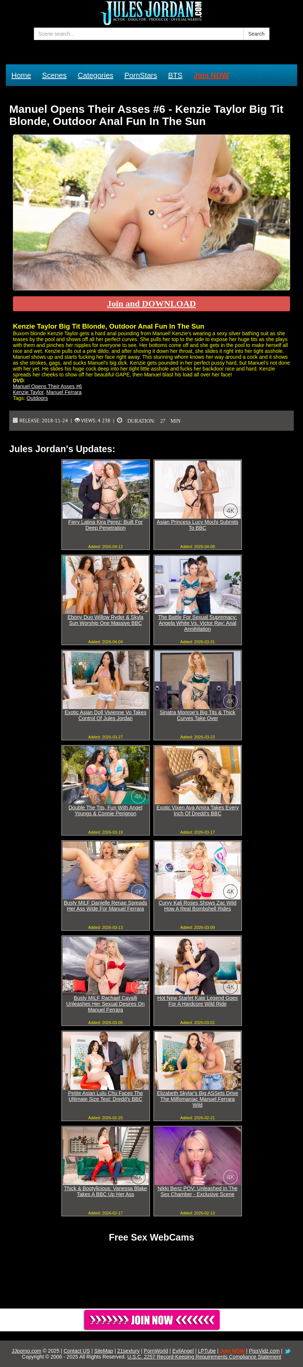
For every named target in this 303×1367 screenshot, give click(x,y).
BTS (175, 75)
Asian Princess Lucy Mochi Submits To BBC (198, 525)
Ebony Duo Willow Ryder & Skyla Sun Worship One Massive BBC (105, 620)
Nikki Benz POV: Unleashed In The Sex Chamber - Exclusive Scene (197, 1191)
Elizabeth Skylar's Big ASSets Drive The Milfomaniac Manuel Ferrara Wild (197, 1099)
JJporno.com (26, 1351)
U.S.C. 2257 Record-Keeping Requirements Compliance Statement (204, 1357)
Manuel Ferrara (64, 392)
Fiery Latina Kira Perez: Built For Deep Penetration (105, 525)
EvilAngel (183, 1351)
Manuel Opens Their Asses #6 (47, 386)
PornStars (140, 75)
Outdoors (37, 398)
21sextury (128, 1351)
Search (256, 34)
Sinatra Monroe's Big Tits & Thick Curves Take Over (198, 715)
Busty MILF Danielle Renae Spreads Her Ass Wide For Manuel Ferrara (105, 906)
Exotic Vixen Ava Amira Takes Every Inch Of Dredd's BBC (197, 810)
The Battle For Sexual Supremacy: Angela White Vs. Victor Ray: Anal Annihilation (197, 623)
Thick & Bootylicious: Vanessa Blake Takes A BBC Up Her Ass (105, 1191)
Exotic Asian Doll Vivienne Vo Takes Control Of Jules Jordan (105, 715)
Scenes (54, 75)
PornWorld (156, 1351)
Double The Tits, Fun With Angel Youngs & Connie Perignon (105, 810)
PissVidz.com (264, 1351)
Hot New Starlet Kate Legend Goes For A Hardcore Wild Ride (197, 1001)
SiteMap (103, 1351)
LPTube (207, 1351)
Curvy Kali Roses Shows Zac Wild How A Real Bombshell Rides (198, 906)
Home (21, 75)
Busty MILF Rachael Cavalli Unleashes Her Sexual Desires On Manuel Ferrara (105, 1004)
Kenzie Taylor (28, 392)
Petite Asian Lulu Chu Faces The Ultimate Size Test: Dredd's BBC (105, 1096)
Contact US (77, 1351)
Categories (95, 75)
